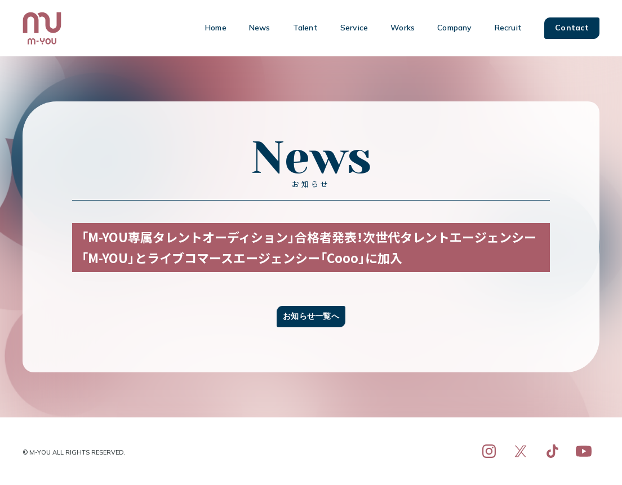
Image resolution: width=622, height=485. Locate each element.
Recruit (508, 28)
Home (215, 28)
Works (402, 28)
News (259, 28)
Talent (305, 28)
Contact (572, 28)
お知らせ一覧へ (311, 316)
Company (454, 28)
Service (354, 28)
